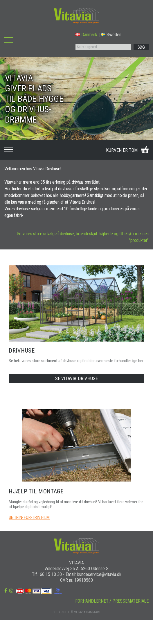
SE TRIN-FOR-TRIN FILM (29, 517)
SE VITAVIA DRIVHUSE (76, 378)
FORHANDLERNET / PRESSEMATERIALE (112, 601)
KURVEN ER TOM (122, 150)
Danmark (86, 34)
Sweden (111, 34)
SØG (141, 47)
